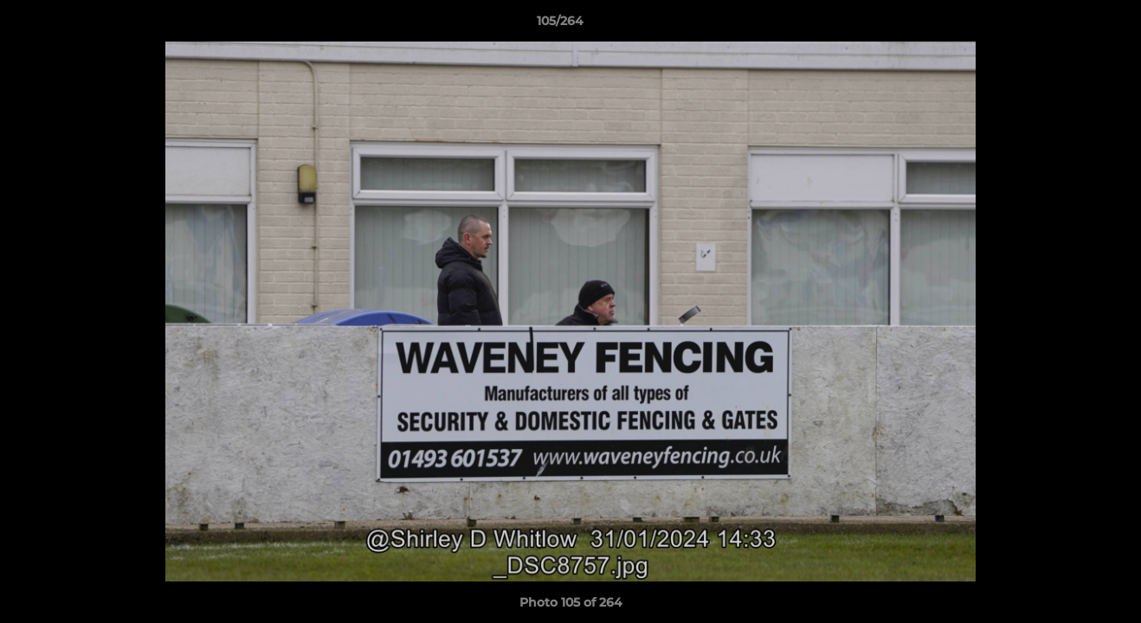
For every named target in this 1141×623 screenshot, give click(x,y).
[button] (1068, 25)
